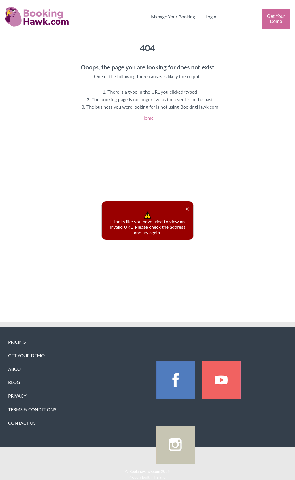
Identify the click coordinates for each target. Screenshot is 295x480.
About (16, 369)
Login (210, 16)
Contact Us (22, 423)
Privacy (17, 395)
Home (147, 117)
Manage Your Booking (173, 16)
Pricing (17, 342)
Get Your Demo (276, 19)
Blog (14, 382)
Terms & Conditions (32, 409)
